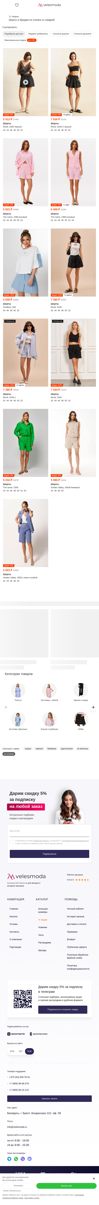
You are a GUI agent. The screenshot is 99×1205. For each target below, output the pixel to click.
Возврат (71, 936)
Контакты (11, 929)
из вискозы (82, 748)
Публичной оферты (41, 841)
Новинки (41, 922)
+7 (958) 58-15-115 (21, 1083)
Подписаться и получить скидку (59, 1002)
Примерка (72, 929)
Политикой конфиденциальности (75, 841)
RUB (29, 1044)
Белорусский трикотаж (17, 883)
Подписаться (49, 854)
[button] (93, 707)
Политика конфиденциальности (77, 961)
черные (39, 748)
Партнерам (12, 942)
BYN (12, 1044)
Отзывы (11, 922)
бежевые (51, 748)
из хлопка (9, 754)
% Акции (41, 915)
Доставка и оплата (76, 922)
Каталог (11, 915)
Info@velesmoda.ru (19, 1120)
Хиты (39, 929)
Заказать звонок (49, 1091)
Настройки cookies (31, 1198)
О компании (13, 936)
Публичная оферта (76, 942)
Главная (11, 908)
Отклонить (18, 1186)
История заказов (75, 915)
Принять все (66, 1186)
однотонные (67, 748)
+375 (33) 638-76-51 (21, 1070)
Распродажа (43, 936)
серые (28, 748)
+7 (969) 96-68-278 (21, 1076)
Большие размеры (46, 908)
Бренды (41, 942)
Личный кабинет (75, 908)
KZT (21, 1044)
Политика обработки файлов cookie (77, 951)
